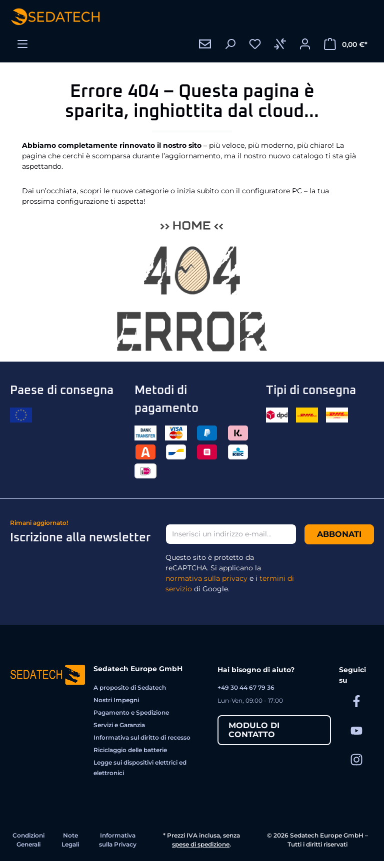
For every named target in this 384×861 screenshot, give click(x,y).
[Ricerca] (230, 43)
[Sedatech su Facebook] (356, 701)
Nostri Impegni (116, 700)
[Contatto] (205, 43)
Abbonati (339, 534)
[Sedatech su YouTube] (356, 730)
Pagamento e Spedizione (131, 712)
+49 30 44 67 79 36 (246, 687)
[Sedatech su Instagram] (356, 759)
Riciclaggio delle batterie (130, 750)
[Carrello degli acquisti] (346, 43)
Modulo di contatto (254, 730)
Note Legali (70, 840)
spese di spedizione (201, 844)
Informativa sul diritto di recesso (142, 737)
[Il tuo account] (305, 43)
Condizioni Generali (28, 840)
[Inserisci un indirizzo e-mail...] (231, 534)
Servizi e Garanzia (119, 725)
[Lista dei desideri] (255, 43)
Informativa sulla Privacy (117, 840)
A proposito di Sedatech (130, 687)
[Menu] (22, 43)
